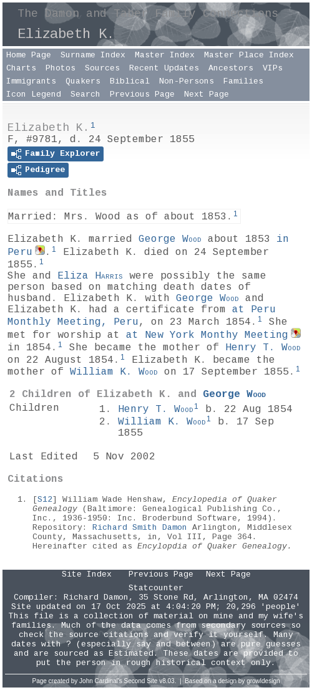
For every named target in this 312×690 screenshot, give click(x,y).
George (170, 239)
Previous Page (142, 94)
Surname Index (93, 55)
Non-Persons (186, 81)
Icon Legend (33, 94)
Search (85, 94)
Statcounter (156, 588)
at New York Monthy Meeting (207, 335)
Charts (21, 68)
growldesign (263, 681)
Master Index (165, 55)
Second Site (141, 681)
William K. (114, 372)
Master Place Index (249, 55)
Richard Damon (96, 597)
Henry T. (263, 347)
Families (243, 81)
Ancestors (230, 68)
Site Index (87, 574)
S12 (44, 499)
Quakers (83, 81)
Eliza (90, 276)
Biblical (130, 81)
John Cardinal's (100, 681)
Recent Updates (164, 68)
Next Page (206, 94)
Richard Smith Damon (139, 527)
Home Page (28, 55)
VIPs (273, 68)
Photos (61, 68)
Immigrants (31, 81)
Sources (102, 68)
